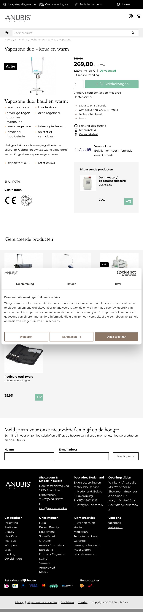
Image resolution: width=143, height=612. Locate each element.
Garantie (80, 544)
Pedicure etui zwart (18, 376)
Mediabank (81, 535)
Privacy (19, 605)
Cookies (83, 605)
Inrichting (21, 39)
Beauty (9, 535)
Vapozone (65, 39)
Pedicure (10, 530)
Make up (10, 544)
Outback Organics (51, 557)
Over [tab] (118, 283)
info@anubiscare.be (53, 511)
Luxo (42, 526)
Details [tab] (71, 283)
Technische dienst (86, 539)
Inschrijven (124, 459)
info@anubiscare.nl (90, 508)
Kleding (9, 557)
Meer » (43, 575)
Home (8, 39)
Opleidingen (13, 562)
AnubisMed (47, 571)
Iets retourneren (85, 557)
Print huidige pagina (92, 125)
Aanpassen (71, 336)
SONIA (43, 562)
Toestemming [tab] (25, 283)
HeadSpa (10, 539)
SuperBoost (47, 539)
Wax (7, 553)
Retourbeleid (87, 130)
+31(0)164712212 (87, 504)
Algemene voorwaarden (42, 605)
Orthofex (45, 544)
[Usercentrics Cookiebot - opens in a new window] (122, 273)
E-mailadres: (68, 453)
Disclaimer (67, 605)
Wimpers (10, 548)
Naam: (9, 453)
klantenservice (83, 97)
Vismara (44, 566)
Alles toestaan (116, 336)
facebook (114, 526)
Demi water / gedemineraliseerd (112, 179)
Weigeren (26, 336)
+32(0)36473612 (52, 502)
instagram (115, 530)
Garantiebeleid (88, 134)
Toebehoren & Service (43, 39)
